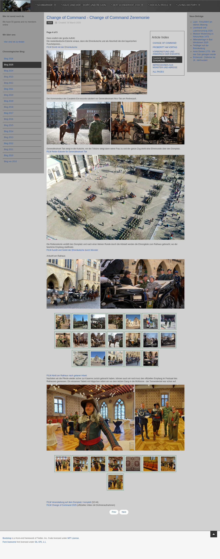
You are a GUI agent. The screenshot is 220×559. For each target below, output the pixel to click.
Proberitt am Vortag (165, 47)
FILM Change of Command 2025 (62, 505)
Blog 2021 (8, 89)
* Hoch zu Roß (159, 5)
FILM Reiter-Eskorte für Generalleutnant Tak (67, 151)
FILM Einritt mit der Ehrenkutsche (62, 47)
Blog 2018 (8, 107)
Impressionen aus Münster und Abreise (165, 66)
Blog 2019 (8, 101)
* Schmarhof (46, 5)
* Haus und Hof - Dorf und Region (83, 5)
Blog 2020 (8, 95)
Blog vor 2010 (10, 161)
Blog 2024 (8, 71)
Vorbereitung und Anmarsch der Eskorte (166, 52)
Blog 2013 (8, 137)
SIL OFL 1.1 (40, 542)
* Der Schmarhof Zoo (127, 5)
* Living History (188, 5)
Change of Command (165, 43)
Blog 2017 (8, 113)
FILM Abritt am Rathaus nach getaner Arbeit (67, 375)
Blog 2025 (8, 65)
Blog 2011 (8, 149)
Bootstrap (7, 538)
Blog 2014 (8, 131)
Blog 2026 (8, 58)
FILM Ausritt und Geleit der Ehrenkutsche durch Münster (72, 250)
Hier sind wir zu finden (14, 42)
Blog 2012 (8, 143)
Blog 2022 (8, 83)
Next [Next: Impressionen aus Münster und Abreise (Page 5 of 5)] (124, 512)
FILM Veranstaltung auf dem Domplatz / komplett (69, 502)
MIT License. (73, 538)
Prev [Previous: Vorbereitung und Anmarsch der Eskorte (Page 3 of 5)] (114, 512)
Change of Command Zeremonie (165, 59)
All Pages (158, 72)
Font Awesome (9, 542)
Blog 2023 (8, 77)
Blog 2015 (8, 125)
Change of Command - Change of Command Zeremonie (98, 17)
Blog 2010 (8, 155)
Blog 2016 (8, 119)
